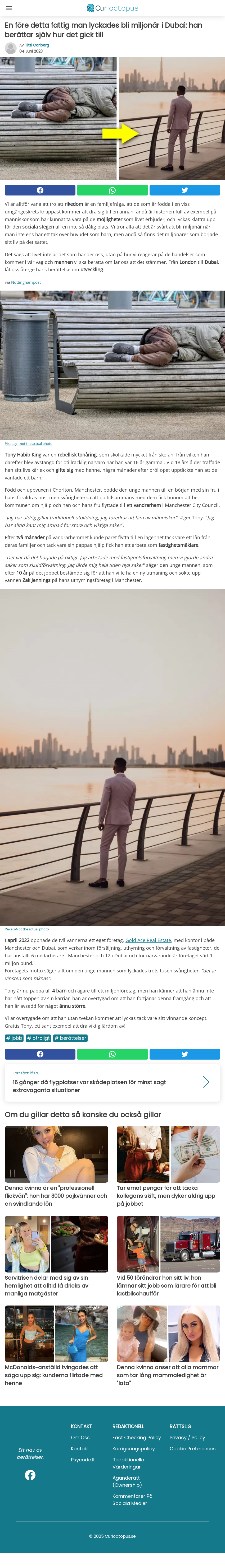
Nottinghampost (26, 282)
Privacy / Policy (187, 1437)
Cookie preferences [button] (193, 1448)
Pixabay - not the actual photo (28, 443)
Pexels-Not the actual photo (27, 929)
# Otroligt (38, 1038)
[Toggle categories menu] (9, 8)
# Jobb (14, 1038)
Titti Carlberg (37, 45)
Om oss (80, 1437)
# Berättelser (70, 1038)
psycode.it (83, 1459)
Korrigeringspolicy (133, 1448)
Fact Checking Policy (136, 1437)
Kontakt (80, 1448)
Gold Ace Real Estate (148, 940)
